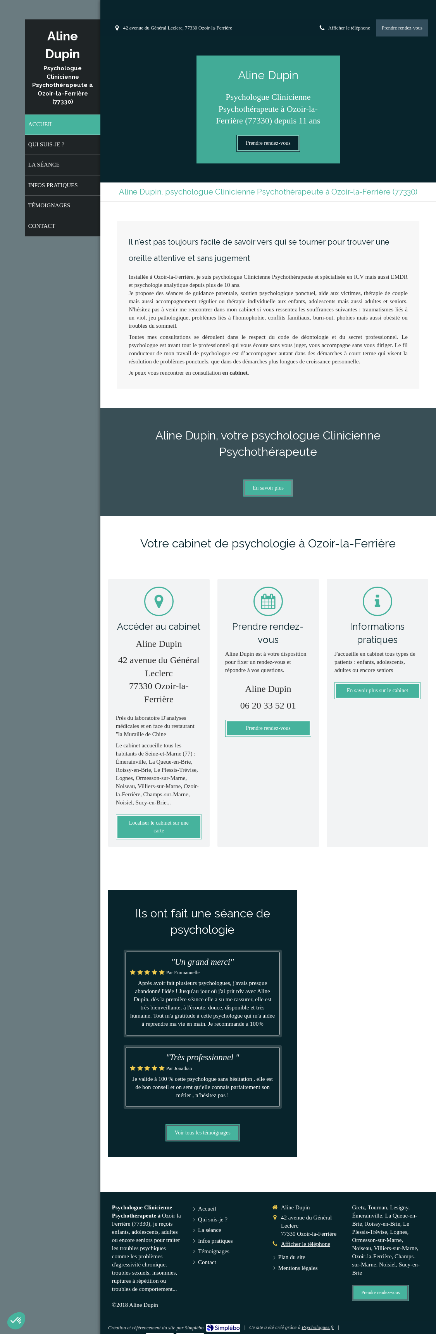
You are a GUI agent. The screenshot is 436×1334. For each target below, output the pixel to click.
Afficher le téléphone (349, 28)
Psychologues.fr (318, 1327)
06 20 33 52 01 (268, 705)
